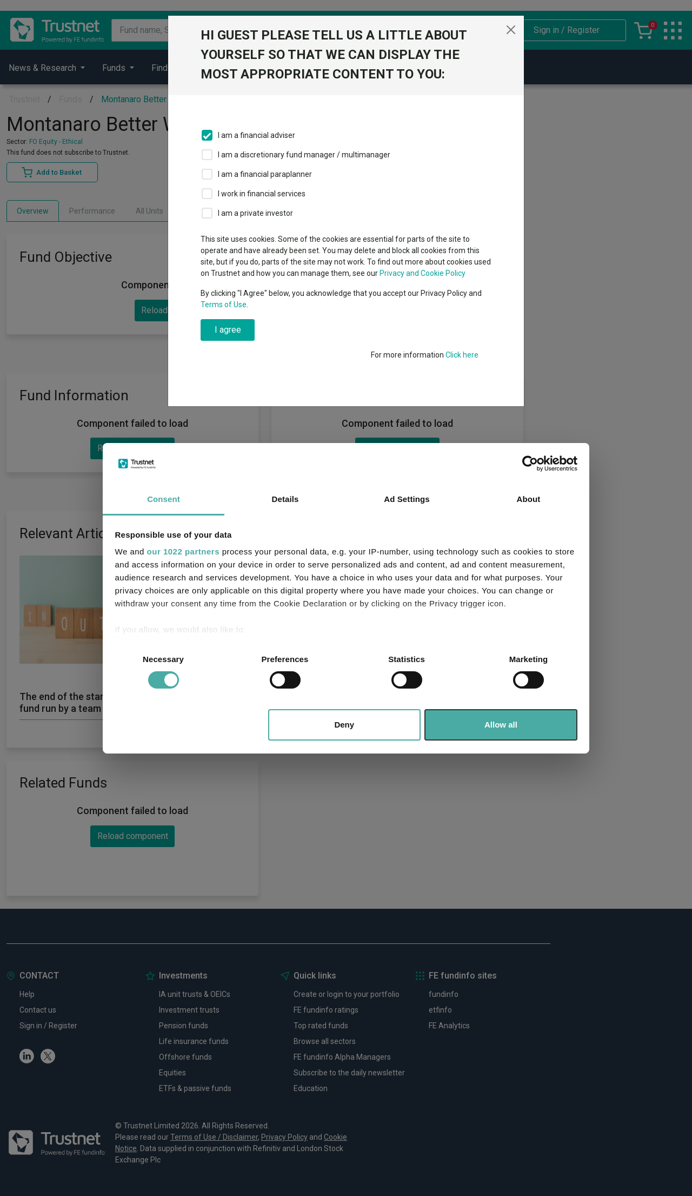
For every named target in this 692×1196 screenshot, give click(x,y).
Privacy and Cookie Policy (422, 273)
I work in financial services (261, 193)
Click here (461, 355)
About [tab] (529, 499)
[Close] (511, 29)
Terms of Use (224, 304)
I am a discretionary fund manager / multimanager (304, 154)
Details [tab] (285, 499)
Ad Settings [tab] (406, 499)
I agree (228, 330)
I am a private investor (255, 213)
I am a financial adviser (256, 135)
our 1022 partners (183, 551)
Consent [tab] (163, 499)
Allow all (500, 724)
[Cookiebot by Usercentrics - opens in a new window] (530, 463)
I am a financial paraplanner (265, 174)
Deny (344, 724)
